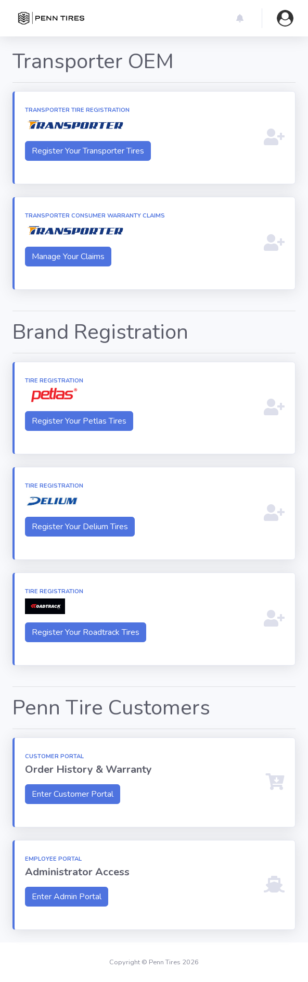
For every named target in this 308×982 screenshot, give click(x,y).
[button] (239, 18)
